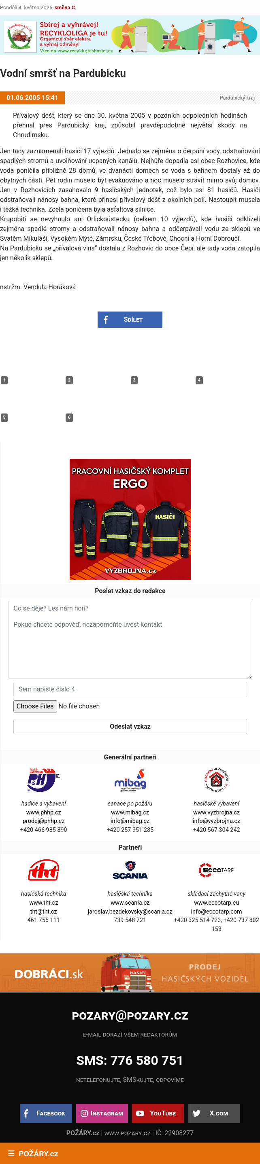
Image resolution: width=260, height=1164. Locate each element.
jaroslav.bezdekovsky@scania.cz (130, 911)
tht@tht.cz (43, 911)
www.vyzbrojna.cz (216, 812)
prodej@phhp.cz (44, 821)
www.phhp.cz (43, 812)
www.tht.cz (43, 902)
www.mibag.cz (130, 812)
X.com (219, 1113)
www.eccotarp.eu (216, 902)
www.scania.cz (130, 902)
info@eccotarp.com (216, 911)
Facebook (50, 1113)
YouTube (163, 1113)
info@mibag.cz (130, 821)
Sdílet (133, 319)
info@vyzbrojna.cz (216, 821)
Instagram (107, 1113)
